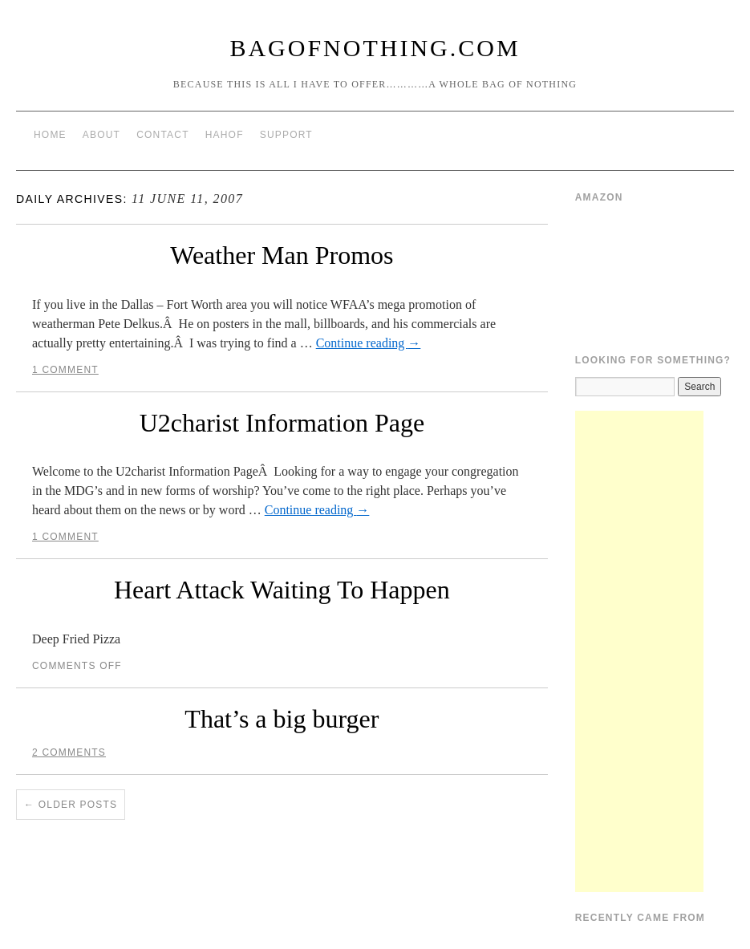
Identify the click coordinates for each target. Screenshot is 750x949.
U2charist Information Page (282, 422)
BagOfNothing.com (374, 47)
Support (286, 134)
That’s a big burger (281, 718)
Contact (162, 134)
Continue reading (368, 343)
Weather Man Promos (281, 255)
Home (50, 134)
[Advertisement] (639, 651)
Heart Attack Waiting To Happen (282, 589)
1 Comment (65, 369)
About (101, 134)
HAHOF (224, 134)
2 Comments (69, 752)
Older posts (70, 804)
